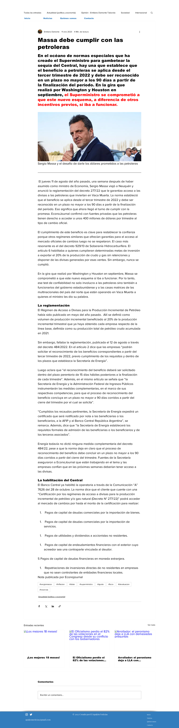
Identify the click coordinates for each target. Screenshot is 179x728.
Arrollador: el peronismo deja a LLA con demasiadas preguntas (134, 659)
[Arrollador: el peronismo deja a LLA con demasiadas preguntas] (135, 641)
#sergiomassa (46, 584)
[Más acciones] (139, 31)
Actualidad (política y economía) (61, 12)
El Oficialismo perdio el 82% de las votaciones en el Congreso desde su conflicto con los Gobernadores (89, 659)
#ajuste (100, 584)
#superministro (86, 584)
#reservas (44, 590)
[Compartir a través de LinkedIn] (52, 606)
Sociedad (125, 12)
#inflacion (60, 584)
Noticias (149, 718)
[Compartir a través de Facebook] (39, 606)
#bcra (110, 584)
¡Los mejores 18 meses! (43, 657)
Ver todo (151, 625)
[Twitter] (31, 714)
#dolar (72, 584)
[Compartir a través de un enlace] (59, 606)
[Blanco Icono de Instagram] (26, 714)
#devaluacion (123, 584)
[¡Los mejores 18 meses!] (44, 641)
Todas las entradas (32, 12)
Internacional (141, 12)
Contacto (150, 725)
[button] (151, 12)
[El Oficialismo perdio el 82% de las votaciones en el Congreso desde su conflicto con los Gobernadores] (89, 641)
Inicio (148, 715)
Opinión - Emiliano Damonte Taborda (98, 12)
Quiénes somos (151, 722)
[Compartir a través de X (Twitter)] (46, 606)
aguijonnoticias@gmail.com (37, 719)
